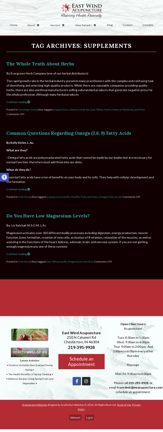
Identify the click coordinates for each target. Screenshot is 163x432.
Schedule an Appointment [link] (81, 361)
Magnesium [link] (75, 261)
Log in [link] (89, 417)
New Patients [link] (83, 25)
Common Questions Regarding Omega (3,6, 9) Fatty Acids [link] (68, 133)
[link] (4, 177)
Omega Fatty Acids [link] (110, 196)
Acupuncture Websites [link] (34, 404)
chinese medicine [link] (79, 109)
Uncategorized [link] (27, 109)
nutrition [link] (139, 109)
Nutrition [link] (23, 196)
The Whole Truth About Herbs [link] (40, 64)
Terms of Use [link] (124, 404)
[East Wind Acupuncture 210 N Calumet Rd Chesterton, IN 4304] (81, 299)
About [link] (31, 25)
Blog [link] (110, 25)
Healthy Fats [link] (78, 196)
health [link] (66, 196)
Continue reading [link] (18, 102)
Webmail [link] (75, 417)
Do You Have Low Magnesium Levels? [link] (48, 216)
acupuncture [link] (60, 109)
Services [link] (55, 25)
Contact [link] (127, 25)
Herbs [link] (107, 109)
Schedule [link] (147, 25)
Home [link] (13, 25)
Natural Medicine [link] (122, 109)
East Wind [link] (96, 109)
